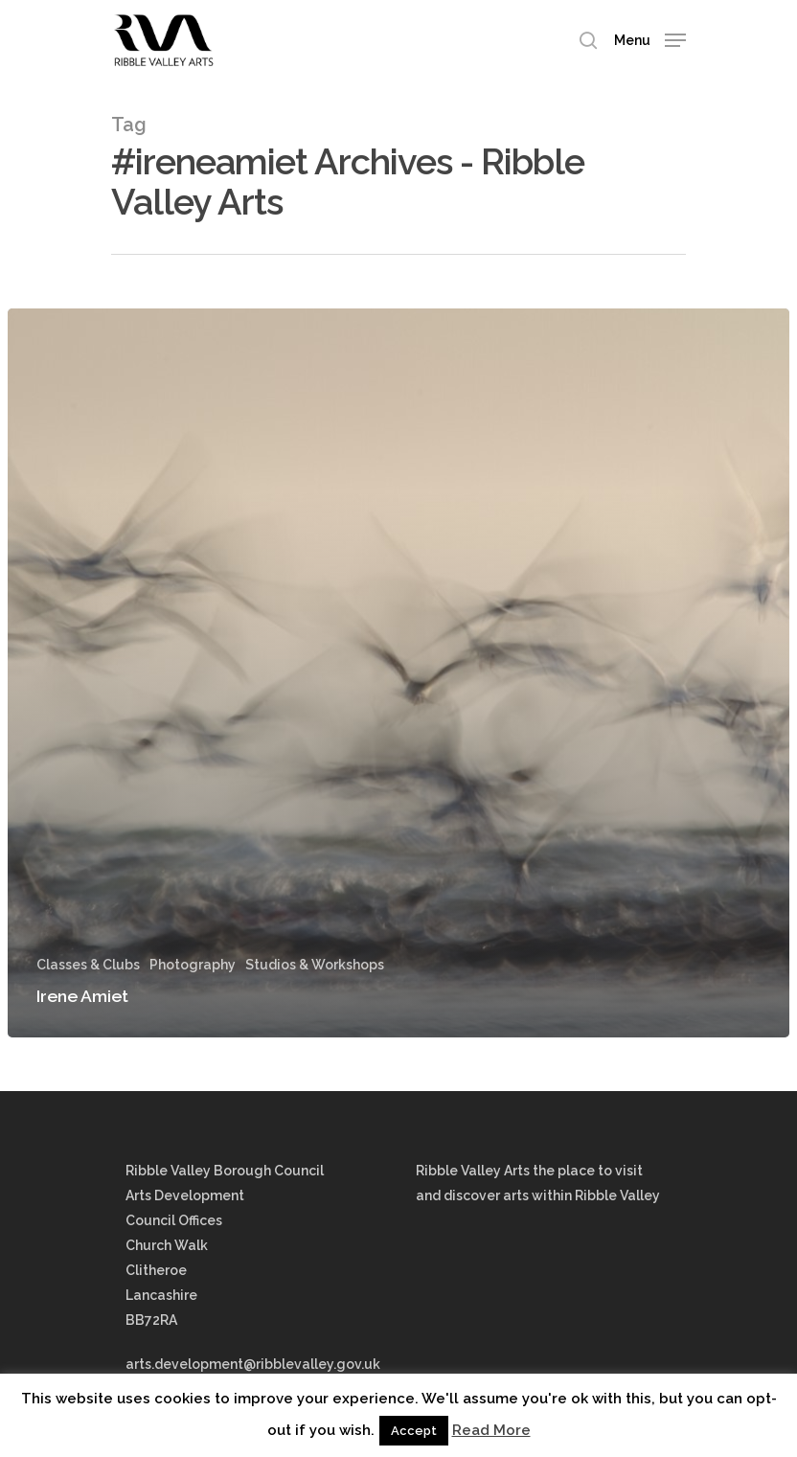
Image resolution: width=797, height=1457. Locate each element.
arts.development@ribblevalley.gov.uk (252, 1364)
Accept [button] (414, 1430)
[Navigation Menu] (650, 39)
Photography (192, 964)
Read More (491, 1430)
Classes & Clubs (88, 964)
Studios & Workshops (314, 964)
